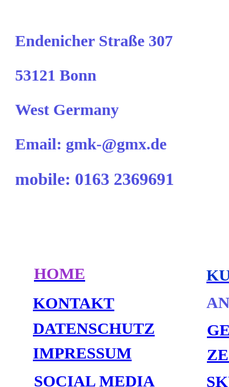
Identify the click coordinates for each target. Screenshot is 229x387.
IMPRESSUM (82, 353)
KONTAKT (73, 303)
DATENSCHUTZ (94, 328)
